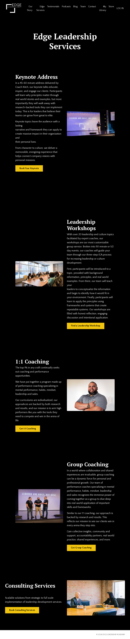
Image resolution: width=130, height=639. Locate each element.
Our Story (29, 8)
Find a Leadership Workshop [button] (85, 326)
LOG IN (120, 8)
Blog (75, 6)
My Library (102, 8)
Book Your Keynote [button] (29, 168)
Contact (92, 6)
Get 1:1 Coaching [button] (27, 428)
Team (83, 6)
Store (111, 6)
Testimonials (53, 6)
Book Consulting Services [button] (22, 610)
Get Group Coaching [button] (81, 547)
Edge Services (40, 8)
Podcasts (66, 6)
